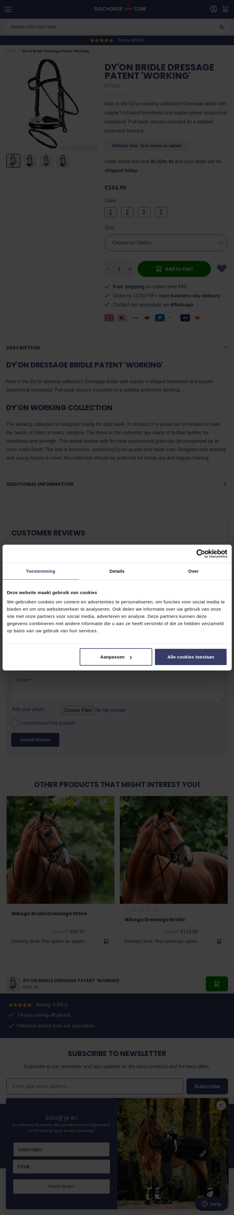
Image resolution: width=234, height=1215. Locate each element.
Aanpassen (116, 656)
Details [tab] (117, 570)
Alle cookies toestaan (190, 656)
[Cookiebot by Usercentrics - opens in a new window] (200, 553)
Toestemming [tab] (40, 570)
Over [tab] (193, 570)
